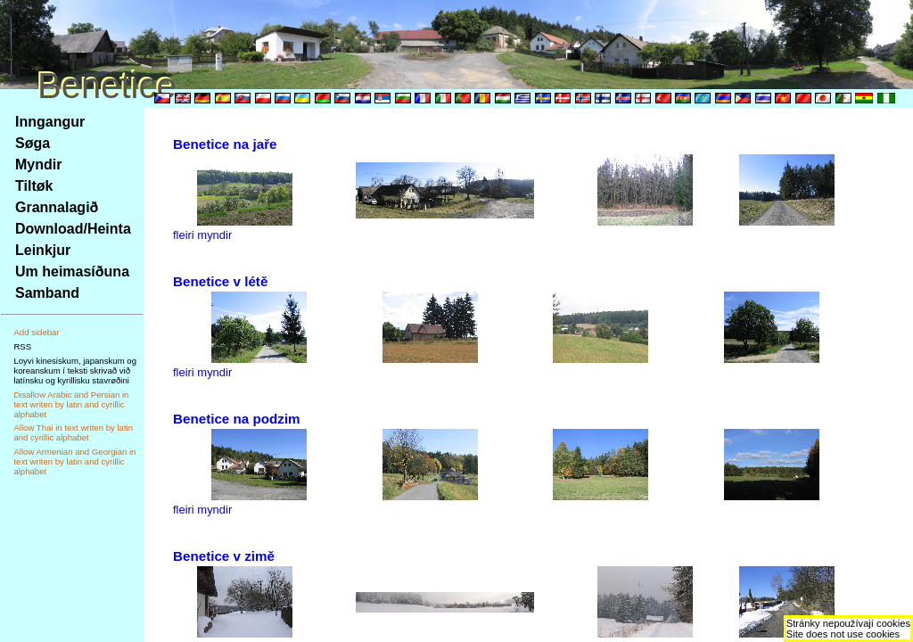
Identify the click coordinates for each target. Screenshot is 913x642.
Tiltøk (34, 185)
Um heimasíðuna (72, 271)
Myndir (38, 164)
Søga (32, 143)
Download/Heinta (73, 228)
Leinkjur (42, 250)
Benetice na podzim (236, 418)
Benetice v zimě (224, 556)
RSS (22, 346)
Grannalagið (56, 207)
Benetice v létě (220, 281)
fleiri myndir (202, 235)
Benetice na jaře (225, 144)
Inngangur (50, 121)
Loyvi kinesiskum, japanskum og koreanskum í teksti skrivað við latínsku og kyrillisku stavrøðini (74, 370)
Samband (47, 292)
